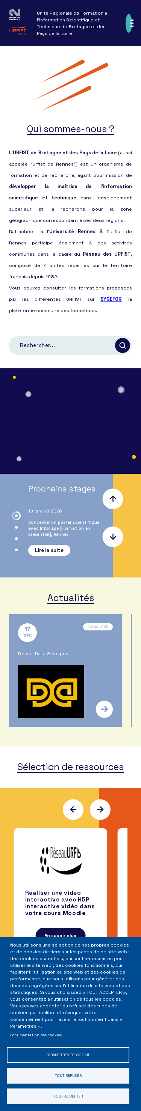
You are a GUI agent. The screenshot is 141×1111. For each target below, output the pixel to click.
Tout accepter (68, 1096)
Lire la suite (49, 550)
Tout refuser (68, 1075)
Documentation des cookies (36, 1035)
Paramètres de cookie (68, 1054)
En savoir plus (60, 936)
